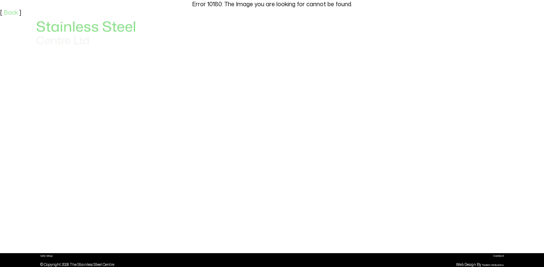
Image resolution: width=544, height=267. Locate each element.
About (452, 33)
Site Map (46, 256)
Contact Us (488, 33)
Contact (498, 256)
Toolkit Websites (493, 265)
